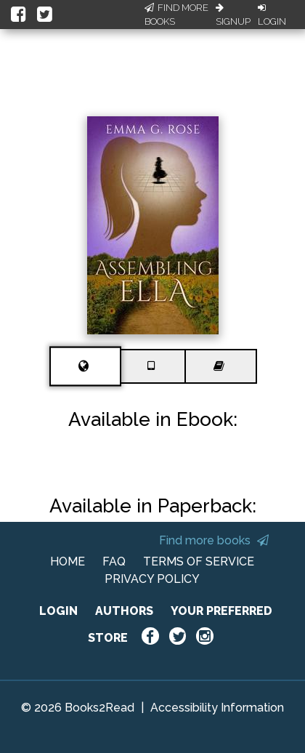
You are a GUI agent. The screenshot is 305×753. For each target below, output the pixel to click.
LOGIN (58, 611)
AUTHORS (124, 611)
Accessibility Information (217, 707)
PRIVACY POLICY (152, 579)
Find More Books (176, 15)
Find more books (214, 540)
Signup (233, 15)
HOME (67, 561)
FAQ (114, 561)
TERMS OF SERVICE (198, 561)
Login (272, 15)
